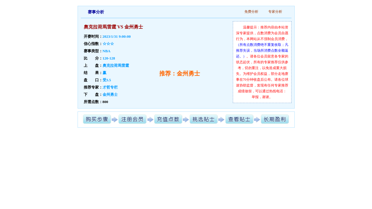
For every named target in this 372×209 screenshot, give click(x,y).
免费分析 (251, 12)
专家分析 (275, 12)
